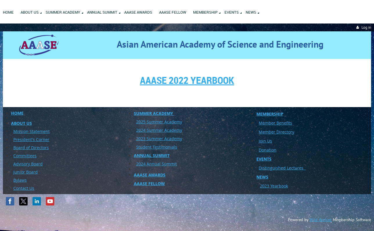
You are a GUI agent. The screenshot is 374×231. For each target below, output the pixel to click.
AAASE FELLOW (149, 183)
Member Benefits (275, 123)
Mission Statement (31, 131)
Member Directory (276, 132)
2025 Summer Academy (159, 121)
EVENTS (263, 159)
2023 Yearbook (274, 186)
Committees (25, 155)
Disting (265, 168)
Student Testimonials (156, 147)
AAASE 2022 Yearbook (187, 80)
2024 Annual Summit (156, 164)
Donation (267, 150)
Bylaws (20, 180)
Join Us (265, 141)
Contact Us (23, 188)
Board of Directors (31, 147)
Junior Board (25, 172)
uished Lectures (289, 168)
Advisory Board (28, 164)
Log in (366, 27)
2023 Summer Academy (159, 138)
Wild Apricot (321, 219)
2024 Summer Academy (159, 130)
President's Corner (31, 139)
